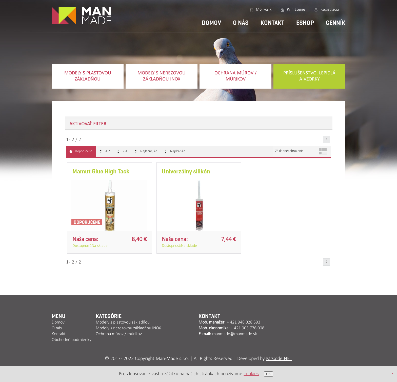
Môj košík (263, 10)
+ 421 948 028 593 (243, 322)
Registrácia (330, 10)
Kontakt (272, 23)
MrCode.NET (279, 358)
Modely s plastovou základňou (87, 76)
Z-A (125, 151)
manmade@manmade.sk (234, 334)
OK (268, 374)
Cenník (335, 23)
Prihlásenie (296, 10)
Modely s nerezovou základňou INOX (161, 76)
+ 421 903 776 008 (247, 328)
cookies (251, 373)
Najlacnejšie (148, 151)
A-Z (107, 151)
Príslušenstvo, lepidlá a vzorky (309, 76)
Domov (211, 23)
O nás (241, 23)
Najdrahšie (177, 151)
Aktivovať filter (87, 124)
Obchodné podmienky (71, 339)
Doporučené (83, 151)
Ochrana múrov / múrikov (235, 76)
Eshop (305, 23)
